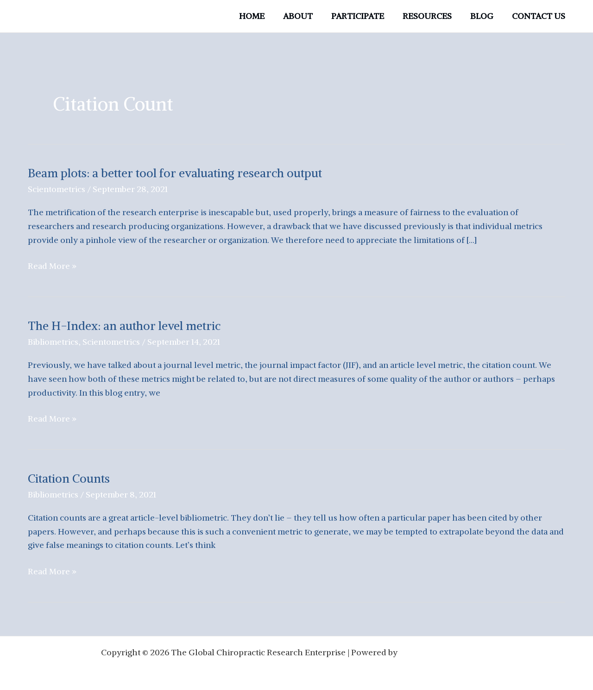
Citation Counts (70, 477)
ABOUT (306, 16)
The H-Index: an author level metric (125, 325)
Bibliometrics (53, 341)
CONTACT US (539, 16)
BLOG (484, 16)
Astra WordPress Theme (446, 650)
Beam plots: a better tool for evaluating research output (176, 172)
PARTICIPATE (364, 16)
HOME (262, 16)
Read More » (52, 266)
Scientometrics (56, 189)
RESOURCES (431, 16)
